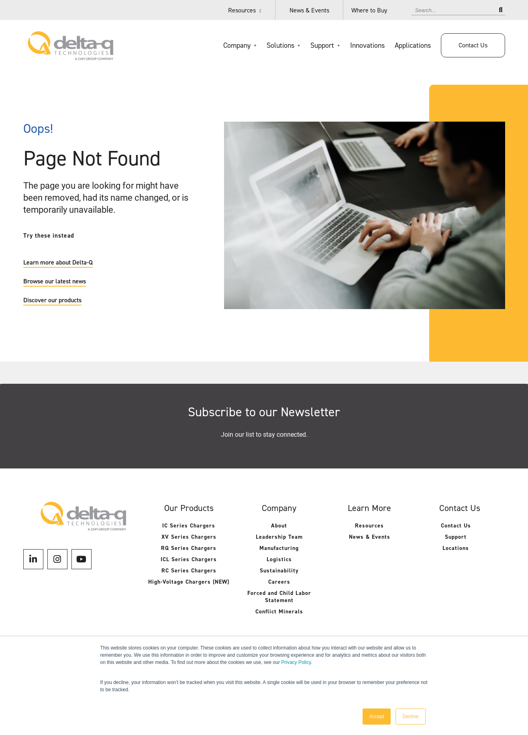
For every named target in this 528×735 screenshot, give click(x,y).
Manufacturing (279, 548)
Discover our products (52, 300)
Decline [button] (410, 716)
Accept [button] (376, 716)
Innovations (367, 45)
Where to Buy (369, 10)
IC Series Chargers (188, 525)
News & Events (309, 10)
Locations (455, 548)
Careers (279, 582)
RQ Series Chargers (188, 548)
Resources (242, 10)
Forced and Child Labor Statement (279, 596)
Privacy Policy (296, 662)
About (279, 525)
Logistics (279, 559)
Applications (413, 45)
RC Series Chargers (188, 570)
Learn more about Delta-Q (58, 263)
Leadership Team (279, 537)
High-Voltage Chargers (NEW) (188, 582)
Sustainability (279, 570)
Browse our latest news (54, 281)
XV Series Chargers (188, 537)
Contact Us (473, 45)
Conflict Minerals (279, 611)
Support (456, 537)
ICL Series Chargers (189, 559)
